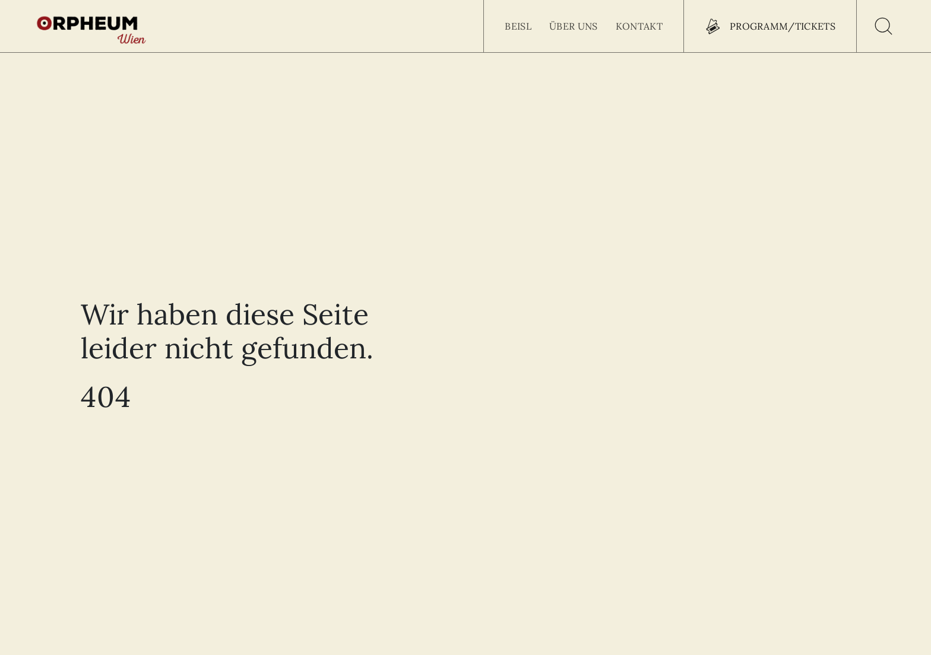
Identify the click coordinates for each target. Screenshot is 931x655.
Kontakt (639, 26)
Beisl (518, 26)
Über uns (573, 26)
